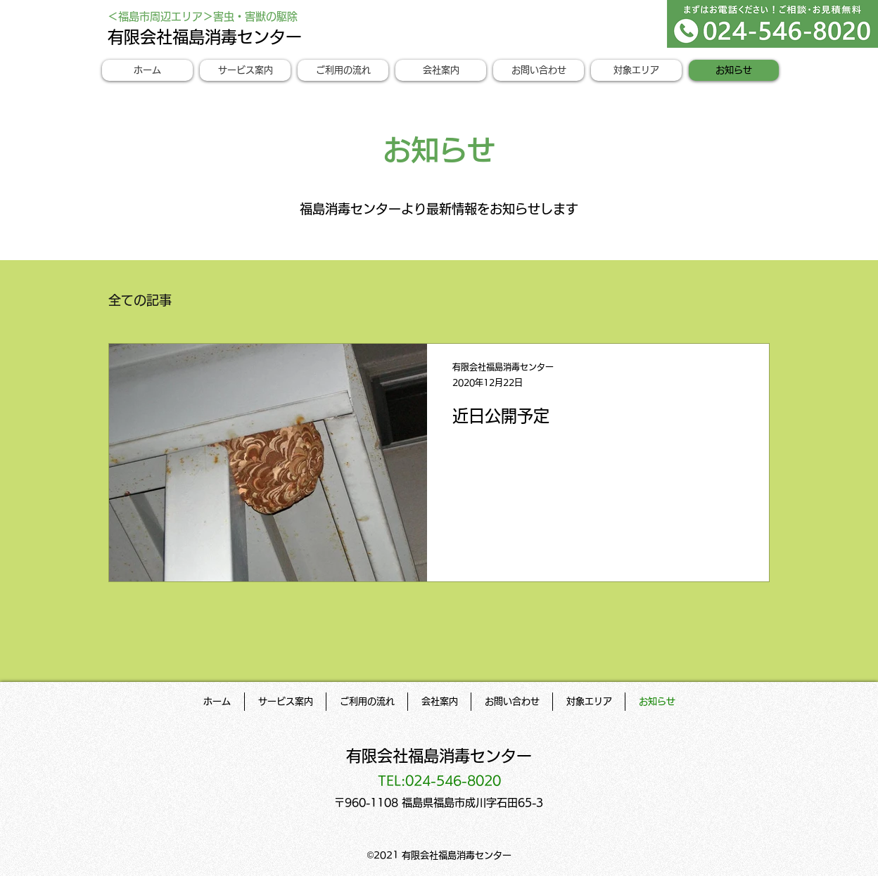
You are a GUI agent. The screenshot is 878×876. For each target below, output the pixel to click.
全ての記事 (140, 300)
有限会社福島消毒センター (205, 37)
